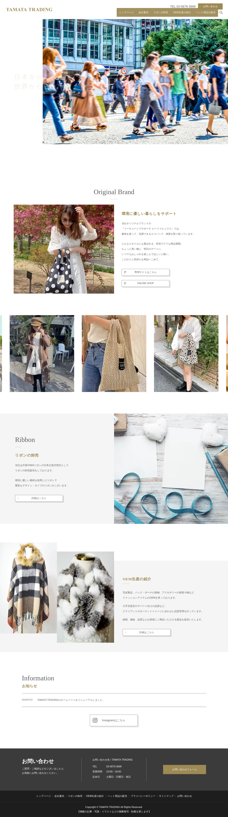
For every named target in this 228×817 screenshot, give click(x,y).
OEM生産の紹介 (182, 14)
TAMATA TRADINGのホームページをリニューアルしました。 (71, 700)
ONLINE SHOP (145, 283)
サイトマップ (166, 796)
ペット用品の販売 (206, 14)
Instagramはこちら (113, 720)
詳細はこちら (38, 498)
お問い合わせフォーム (184, 769)
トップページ (126, 14)
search (221, 14)
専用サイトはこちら (145, 272)
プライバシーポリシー (143, 796)
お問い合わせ (184, 796)
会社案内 (143, 14)
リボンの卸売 (160, 14)
